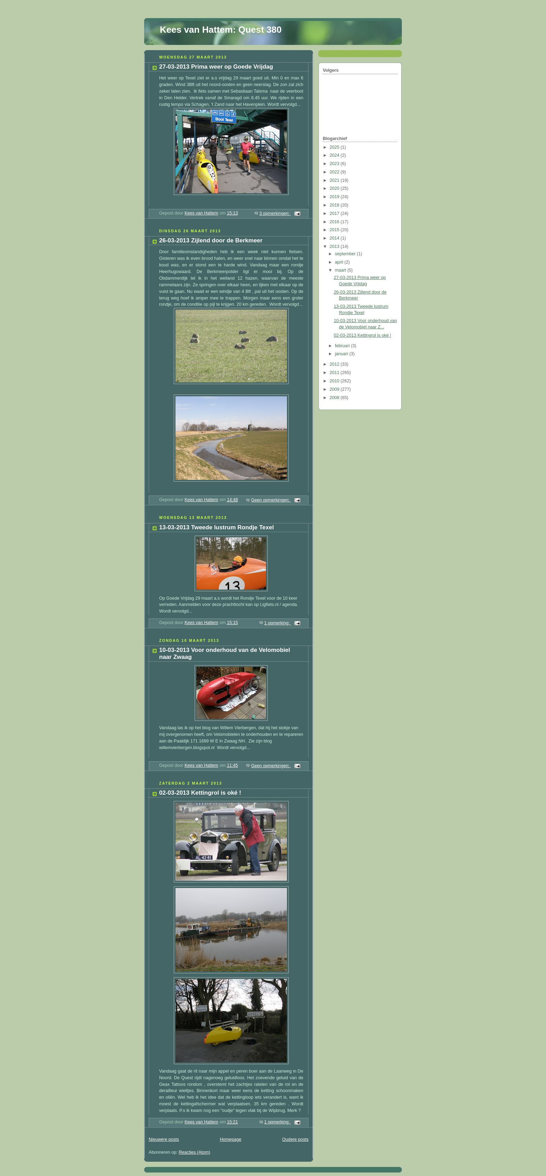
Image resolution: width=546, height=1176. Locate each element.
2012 (335, 364)
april (339, 262)
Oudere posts (295, 1139)
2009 (335, 389)
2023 (335, 163)
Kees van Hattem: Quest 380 (221, 29)
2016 (335, 221)
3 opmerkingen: (275, 213)
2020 (335, 188)
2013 (335, 246)
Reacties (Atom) (194, 1152)
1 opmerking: (277, 623)
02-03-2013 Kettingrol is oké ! (200, 792)
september (346, 253)
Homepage (230, 1139)
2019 (335, 196)
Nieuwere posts (164, 1139)
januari (342, 353)
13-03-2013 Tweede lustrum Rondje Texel (216, 527)
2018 (335, 205)
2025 (335, 147)
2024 (335, 155)
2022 (335, 172)
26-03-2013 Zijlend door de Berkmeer (211, 240)
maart (341, 270)
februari (343, 345)
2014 (335, 238)
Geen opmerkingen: (271, 500)
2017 (335, 213)
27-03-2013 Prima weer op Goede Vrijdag (216, 66)
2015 (335, 229)
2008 (335, 397)
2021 (335, 180)
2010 (335, 381)
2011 (335, 372)
